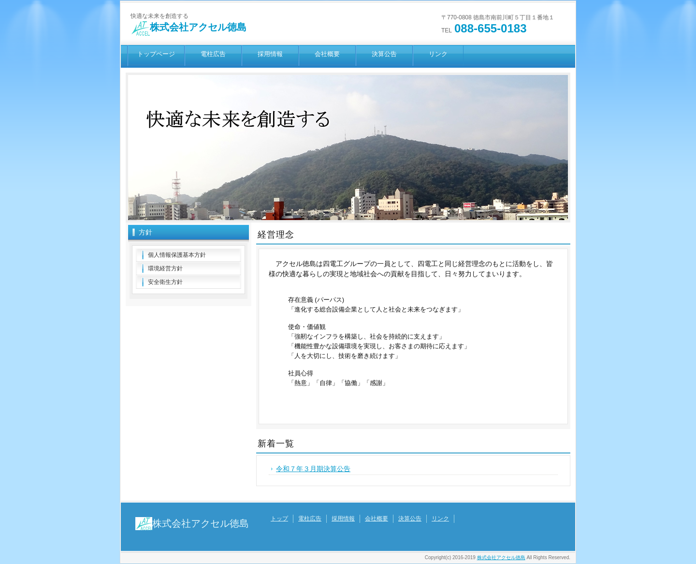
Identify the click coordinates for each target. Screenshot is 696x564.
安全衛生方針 (165, 282)
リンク (438, 54)
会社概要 (327, 54)
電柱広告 (213, 54)
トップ (279, 518)
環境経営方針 (165, 268)
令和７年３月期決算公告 (313, 469)
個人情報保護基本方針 (177, 255)
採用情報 (270, 54)
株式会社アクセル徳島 (188, 27)
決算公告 (384, 54)
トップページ (156, 54)
